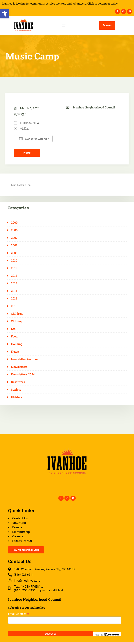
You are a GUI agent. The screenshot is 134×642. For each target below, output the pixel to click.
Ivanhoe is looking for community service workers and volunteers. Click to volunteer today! (60, 3)
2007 (14, 237)
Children (17, 313)
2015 (14, 298)
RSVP (27, 153)
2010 (14, 260)
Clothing (17, 321)
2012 (14, 275)
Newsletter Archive (24, 359)
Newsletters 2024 (23, 374)
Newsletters (19, 367)
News (15, 351)
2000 (14, 222)
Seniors (16, 389)
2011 (14, 268)
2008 (14, 245)
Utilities (16, 397)
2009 (14, 253)
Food (14, 336)
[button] (4, 13)
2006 (14, 230)
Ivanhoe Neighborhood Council (94, 107)
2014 (14, 291)
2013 (14, 283)
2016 (14, 306)
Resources (18, 382)
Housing (16, 344)
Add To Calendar (33, 138)
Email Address (18, 614)
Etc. (13, 329)
